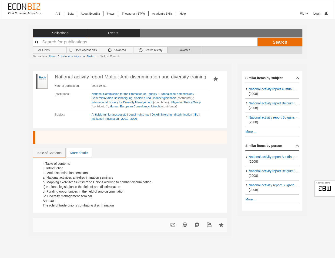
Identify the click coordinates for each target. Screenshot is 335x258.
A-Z (58, 13)
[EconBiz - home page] (24, 8)
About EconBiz (90, 13)
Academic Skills (162, 13)
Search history (150, 50)
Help (183, 13)
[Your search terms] (145, 42)
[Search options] (49, 50)
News (111, 13)
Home (52, 56)
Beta (70, 13)
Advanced (117, 50)
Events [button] (113, 33)
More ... (250, 131)
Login (320, 13)
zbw (325, 188)
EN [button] (304, 14)
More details (79, 153)
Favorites (184, 50)
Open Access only (86, 50)
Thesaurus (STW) (133, 13)
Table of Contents (49, 153)
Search (280, 42)
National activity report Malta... (78, 56)
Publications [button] (59, 33)
